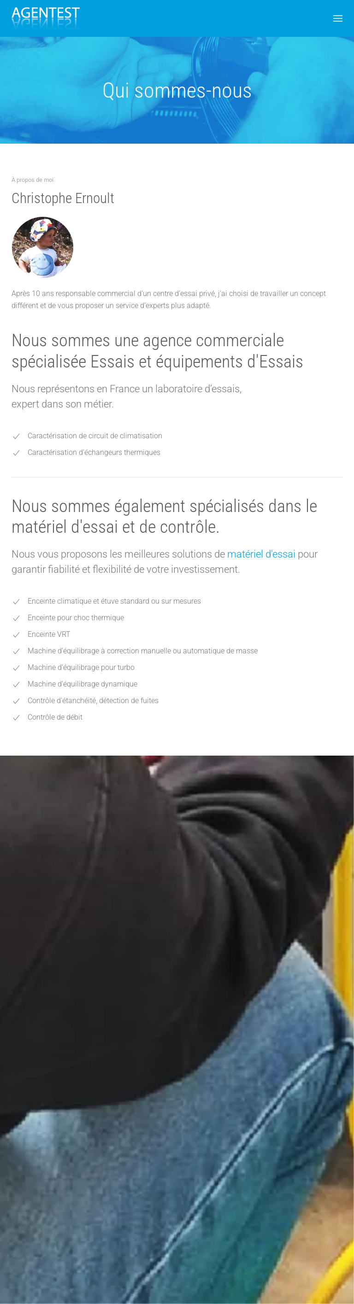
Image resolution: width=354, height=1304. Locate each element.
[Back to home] (46, 18)
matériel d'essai (262, 554)
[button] (337, 18)
